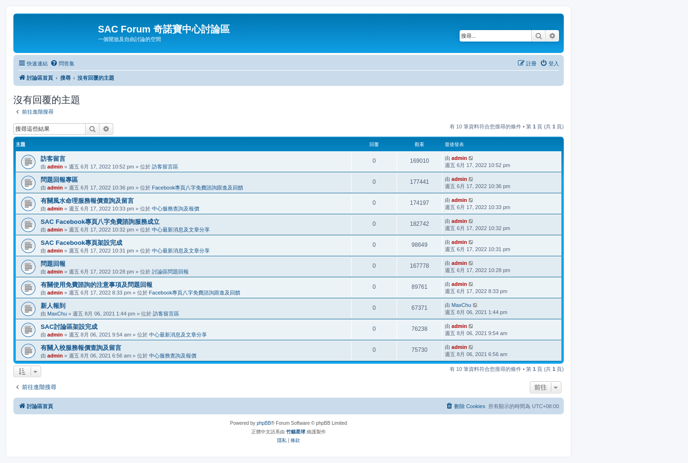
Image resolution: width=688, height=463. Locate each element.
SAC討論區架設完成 (69, 326)
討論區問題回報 (170, 271)
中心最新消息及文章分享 (181, 229)
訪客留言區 (165, 166)
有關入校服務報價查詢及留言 (81, 347)
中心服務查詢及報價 (175, 208)
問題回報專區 (59, 179)
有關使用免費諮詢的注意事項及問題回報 (96, 284)
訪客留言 (53, 158)
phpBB (264, 423)
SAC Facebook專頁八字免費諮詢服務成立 (100, 221)
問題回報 (53, 263)
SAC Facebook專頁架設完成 (81, 242)
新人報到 (53, 305)
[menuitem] (62, 63)
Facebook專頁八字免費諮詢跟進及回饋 (197, 187)
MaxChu (57, 313)
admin (55, 166)
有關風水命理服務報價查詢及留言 (87, 200)
